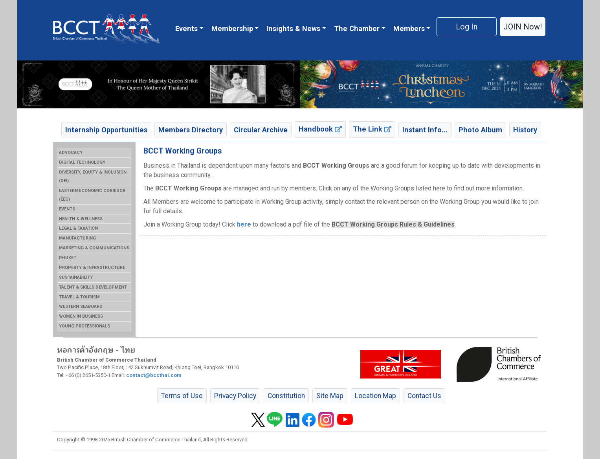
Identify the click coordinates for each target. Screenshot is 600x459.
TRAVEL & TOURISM (79, 297)
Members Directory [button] (190, 130)
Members (409, 28)
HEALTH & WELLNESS (81, 218)
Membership (232, 28)
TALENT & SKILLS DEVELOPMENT (93, 287)
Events (186, 28)
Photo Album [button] (480, 130)
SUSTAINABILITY (76, 277)
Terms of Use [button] (182, 396)
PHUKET (67, 257)
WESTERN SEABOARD (81, 306)
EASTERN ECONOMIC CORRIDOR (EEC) (92, 195)
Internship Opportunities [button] (106, 130)
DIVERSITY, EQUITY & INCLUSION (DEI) (93, 176)
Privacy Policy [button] (235, 396)
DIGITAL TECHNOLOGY (82, 162)
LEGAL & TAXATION (78, 228)
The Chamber (357, 28)
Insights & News (293, 28)
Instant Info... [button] (425, 130)
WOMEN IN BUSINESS (81, 316)
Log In (466, 26)
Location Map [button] (375, 396)
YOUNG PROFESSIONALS (84, 326)
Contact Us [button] (424, 396)
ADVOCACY (71, 152)
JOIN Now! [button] (522, 26)
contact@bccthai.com (154, 375)
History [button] (525, 130)
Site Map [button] (329, 396)
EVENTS (67, 209)
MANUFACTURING (77, 238)
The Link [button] (372, 129)
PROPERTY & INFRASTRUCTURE (92, 267)
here (244, 224)
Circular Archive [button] (261, 130)
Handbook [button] (320, 129)
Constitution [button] (286, 396)
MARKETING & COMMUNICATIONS (94, 248)
